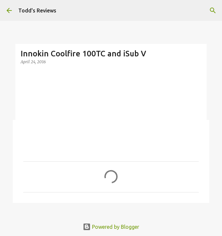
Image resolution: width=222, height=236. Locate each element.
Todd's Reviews (37, 10)
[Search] (213, 10)
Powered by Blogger (111, 227)
